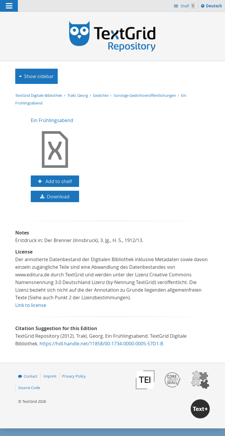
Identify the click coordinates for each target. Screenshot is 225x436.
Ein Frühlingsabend (52, 120)
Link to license (30, 305)
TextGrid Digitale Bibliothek (39, 95)
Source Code (29, 387)
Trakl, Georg (78, 95)
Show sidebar (39, 76)
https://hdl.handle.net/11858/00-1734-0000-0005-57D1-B (101, 343)
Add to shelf (58, 181)
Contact (31, 376)
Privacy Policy (74, 376)
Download (58, 196)
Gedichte (101, 95)
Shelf (187, 6)
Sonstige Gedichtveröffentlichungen (145, 95)
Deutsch (215, 7)
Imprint (50, 376)
